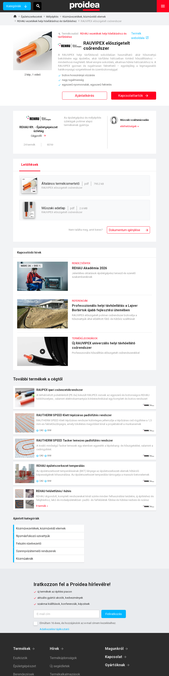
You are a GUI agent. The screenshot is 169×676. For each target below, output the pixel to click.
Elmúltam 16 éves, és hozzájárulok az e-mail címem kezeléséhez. (78, 607)
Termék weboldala (137, 36)
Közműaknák (49, 543)
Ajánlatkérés (84, 95)
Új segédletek (60, 651)
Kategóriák (13, 6)
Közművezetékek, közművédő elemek (84, 16)
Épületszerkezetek (31, 16)
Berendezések (23, 659)
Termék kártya (84, 397)
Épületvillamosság (26, 667)
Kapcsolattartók (133, 95)
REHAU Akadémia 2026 (84, 278)
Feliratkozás (113, 598)
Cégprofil (38, 131)
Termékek (22, 633)
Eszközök (20, 643)
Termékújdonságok (63, 643)
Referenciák (58, 667)
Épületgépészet (24, 651)
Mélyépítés (52, 16)
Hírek (54, 633)
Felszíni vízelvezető (49, 536)
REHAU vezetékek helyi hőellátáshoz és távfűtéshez (47, 21)
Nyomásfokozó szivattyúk (121, 528)
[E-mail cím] (67, 599)
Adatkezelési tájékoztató (54, 614)
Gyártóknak (115, 650)
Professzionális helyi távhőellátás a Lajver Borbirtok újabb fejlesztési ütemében (84, 315)
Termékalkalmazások (65, 659)
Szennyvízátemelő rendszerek (121, 536)
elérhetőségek (128, 126)
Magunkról (114, 633)
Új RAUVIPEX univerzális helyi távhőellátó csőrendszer (84, 353)
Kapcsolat (113, 641)
